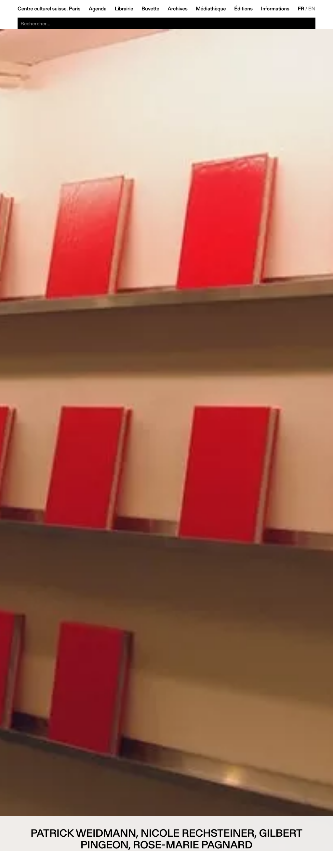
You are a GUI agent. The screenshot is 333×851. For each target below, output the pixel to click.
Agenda (98, 9)
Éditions (243, 9)
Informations (275, 9)
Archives (177, 9)
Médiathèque (211, 9)
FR (301, 9)
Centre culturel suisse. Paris (49, 9)
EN (311, 9)
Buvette (150, 9)
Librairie (124, 9)
